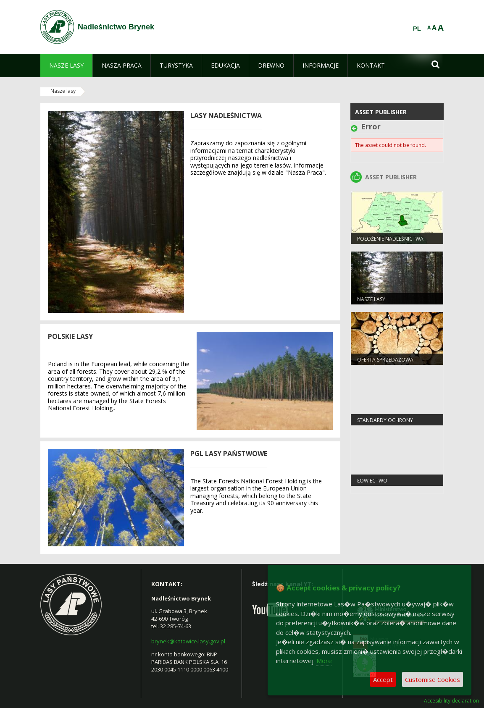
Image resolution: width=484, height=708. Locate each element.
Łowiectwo (372, 480)
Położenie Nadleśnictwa (390, 238)
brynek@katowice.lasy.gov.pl (188, 641)
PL (417, 28)
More (324, 660)
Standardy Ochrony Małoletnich (385, 424)
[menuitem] (66, 65)
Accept (383, 679)
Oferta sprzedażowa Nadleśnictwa (385, 363)
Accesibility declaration (451, 701)
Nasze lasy (63, 90)
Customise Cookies (432, 679)
